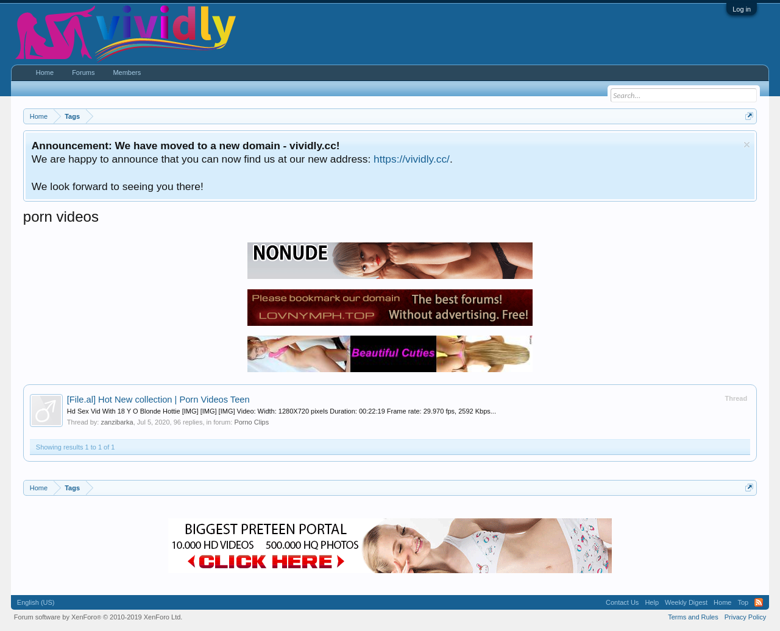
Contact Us (622, 602)
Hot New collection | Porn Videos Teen (158, 399)
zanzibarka (117, 422)
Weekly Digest (686, 602)
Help (652, 602)
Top (742, 602)
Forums (83, 72)
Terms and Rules (693, 617)
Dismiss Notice (746, 144)
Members (127, 72)
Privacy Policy (745, 617)
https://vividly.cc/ (412, 159)
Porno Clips (251, 422)
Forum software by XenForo (98, 617)
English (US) (36, 602)
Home (45, 72)
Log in (741, 9)
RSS (758, 602)
